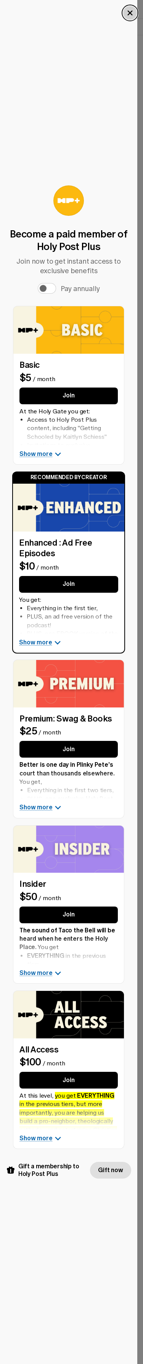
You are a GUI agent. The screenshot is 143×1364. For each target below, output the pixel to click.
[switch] (47, 285)
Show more (40, 451)
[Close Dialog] (130, 13)
